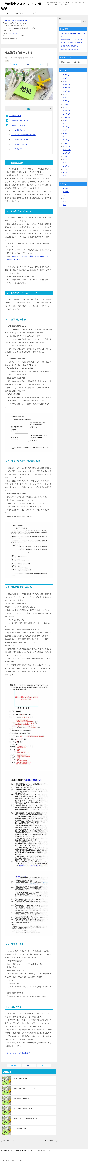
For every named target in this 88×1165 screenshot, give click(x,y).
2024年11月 (67, 114)
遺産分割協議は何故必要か (21, 1098)
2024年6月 (66, 130)
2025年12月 (67, 85)
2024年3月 (66, 137)
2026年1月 (66, 81)
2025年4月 (66, 104)
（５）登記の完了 (16, 149)
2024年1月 (66, 143)
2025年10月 (67, 91)
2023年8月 (66, 159)
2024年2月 (66, 140)
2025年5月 (66, 101)
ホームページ (6, 13)
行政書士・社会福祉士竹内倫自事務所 (16, 20)
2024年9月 (66, 120)
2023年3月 (66, 176)
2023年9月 (66, 156)
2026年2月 (66, 78)
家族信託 (66, 188)
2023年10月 (67, 153)
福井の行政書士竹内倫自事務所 (18, 1053)
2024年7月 (66, 127)
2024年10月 (67, 117)
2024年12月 (67, 110)
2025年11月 (67, 88)
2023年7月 (66, 163)
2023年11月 (67, 150)
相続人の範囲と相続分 (20, 1128)
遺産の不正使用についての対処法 (71, 43)
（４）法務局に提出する (19, 144)
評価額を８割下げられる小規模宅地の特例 (26, 1118)
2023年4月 (66, 172)
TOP (14, 1150)
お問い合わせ (18, 13)
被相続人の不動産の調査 (20, 1078)
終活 (64, 198)
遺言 (64, 205)
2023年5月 (66, 169)
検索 (60, 18)
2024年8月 (66, 124)
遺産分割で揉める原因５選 (69, 49)
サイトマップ (31, 13)
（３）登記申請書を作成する (20, 139)
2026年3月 (66, 75)
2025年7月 (66, 94)
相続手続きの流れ (51, 1141)
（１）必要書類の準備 (18, 130)
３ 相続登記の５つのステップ (19, 125)
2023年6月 (66, 166)
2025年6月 (66, 98)
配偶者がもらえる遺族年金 (69, 46)
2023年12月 (67, 146)
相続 (7, 60)
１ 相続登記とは (15, 116)
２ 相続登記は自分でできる (18, 120)
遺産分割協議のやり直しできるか (23, 1108)
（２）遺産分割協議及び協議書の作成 (23, 135)
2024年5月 (66, 133)
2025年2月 (66, 107)
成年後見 (66, 192)
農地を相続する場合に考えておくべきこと (26, 1088)
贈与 (64, 201)
